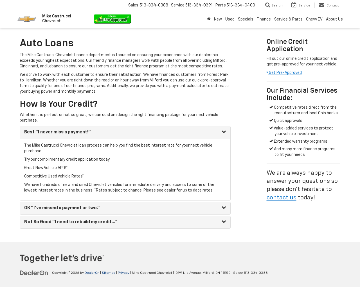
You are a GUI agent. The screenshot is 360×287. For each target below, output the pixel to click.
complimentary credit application (67, 159)
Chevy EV (314, 19)
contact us (281, 198)
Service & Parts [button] (288, 19)
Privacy (123, 273)
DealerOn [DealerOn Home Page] (92, 273)
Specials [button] (245, 19)
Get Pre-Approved (284, 73)
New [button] (218, 19)
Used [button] (230, 19)
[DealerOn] (34, 273)
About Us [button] (334, 19)
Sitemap (108, 273)
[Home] (208, 19)
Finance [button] (264, 19)
